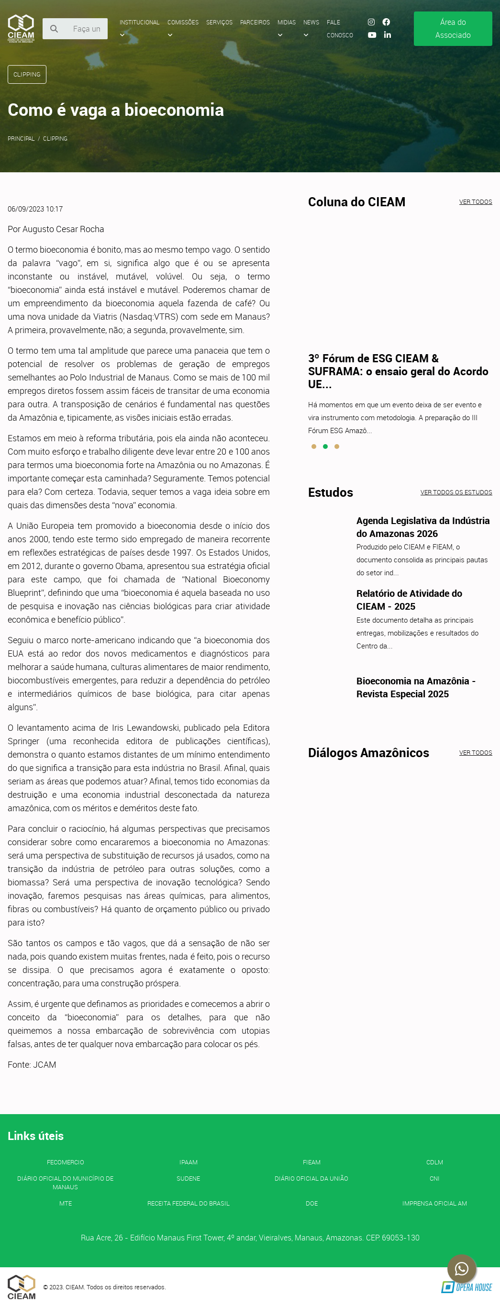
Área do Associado (453, 28)
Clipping (55, 138)
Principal (21, 138)
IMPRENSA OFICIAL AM (434, 1203)
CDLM (434, 1162)
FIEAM (312, 1162)
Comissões (183, 28)
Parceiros (255, 22)
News (311, 28)
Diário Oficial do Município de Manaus (65, 1182)
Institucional (140, 28)
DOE (312, 1203)
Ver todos (475, 201)
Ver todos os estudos (456, 492)
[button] (314, 446)
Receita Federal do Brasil (188, 1203)
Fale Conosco (340, 28)
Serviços (219, 22)
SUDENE (188, 1178)
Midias (287, 28)
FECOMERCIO (65, 1162)
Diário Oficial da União (311, 1178)
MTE (65, 1203)
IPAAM (188, 1162)
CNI (435, 1178)
